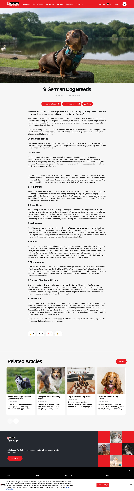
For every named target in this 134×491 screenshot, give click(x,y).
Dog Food (69, 4)
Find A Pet (79, 4)
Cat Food (60, 4)
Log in (117, 4)
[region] (67, 485)
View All (121, 361)
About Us (26, 4)
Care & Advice (38, 4)
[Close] (131, 485)
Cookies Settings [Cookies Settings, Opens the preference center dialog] (102, 485)
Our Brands (50, 4)
